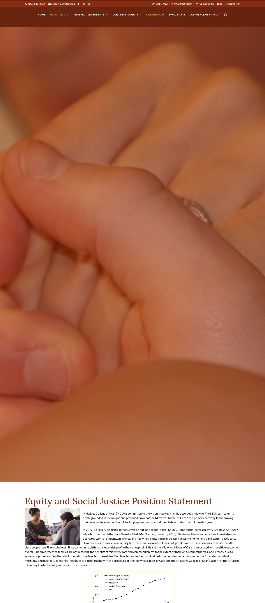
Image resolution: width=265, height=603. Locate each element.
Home (41, 14)
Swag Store (177, 14)
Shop (219, 4)
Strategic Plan (232, 4)
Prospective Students (89, 14)
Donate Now (155, 14)
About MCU (57, 14)
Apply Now (162, 4)
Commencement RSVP (204, 14)
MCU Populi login (183, 4)
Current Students (125, 14)
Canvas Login (206, 4)
